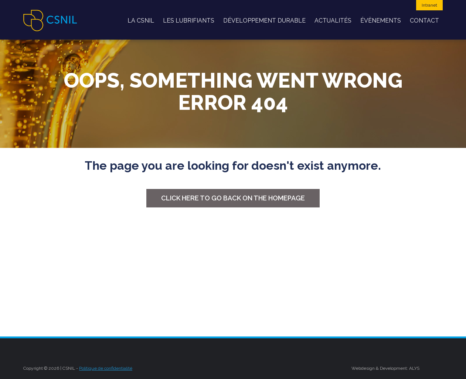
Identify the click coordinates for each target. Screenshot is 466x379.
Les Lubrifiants (188, 20)
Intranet (429, 5)
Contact (424, 20)
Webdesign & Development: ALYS (385, 368)
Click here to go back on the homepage (233, 198)
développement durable (264, 20)
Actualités (332, 20)
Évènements (380, 20)
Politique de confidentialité (105, 368)
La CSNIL (140, 20)
